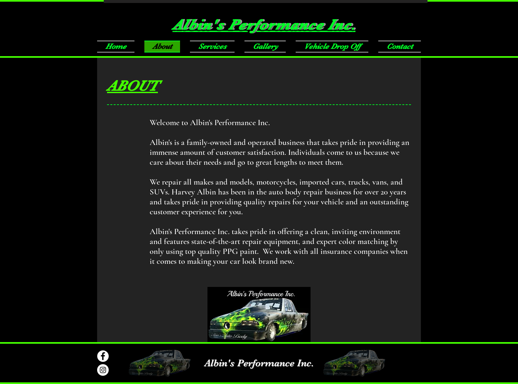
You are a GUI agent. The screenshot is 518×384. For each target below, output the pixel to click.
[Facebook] (103, 356)
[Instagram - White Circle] (103, 370)
